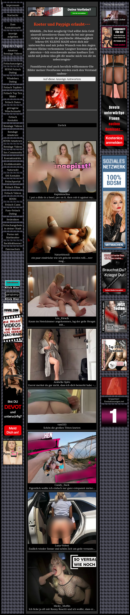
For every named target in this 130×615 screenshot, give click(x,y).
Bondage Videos (13, 126)
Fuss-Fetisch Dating (12, 212)
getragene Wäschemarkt (13, 109)
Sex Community (13, 152)
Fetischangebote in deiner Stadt (12, 227)
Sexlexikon (13, 219)
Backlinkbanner (13, 243)
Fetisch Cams (12, 204)
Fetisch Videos (12, 193)
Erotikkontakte (12, 164)
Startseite (12, 15)
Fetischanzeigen (12, 63)
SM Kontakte (12, 175)
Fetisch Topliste (13, 87)
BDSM (12, 198)
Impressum (12, 5)
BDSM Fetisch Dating (13, 71)
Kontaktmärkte (12, 158)
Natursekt (13, 169)
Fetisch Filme (12, 187)
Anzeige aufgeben (12, 35)
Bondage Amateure (12, 133)
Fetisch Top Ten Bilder (13, 94)
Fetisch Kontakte (12, 118)
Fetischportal (12, 181)
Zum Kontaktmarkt (13, 26)
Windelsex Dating (13, 80)
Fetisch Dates (13, 102)
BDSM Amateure (12, 140)
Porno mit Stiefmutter (13, 236)
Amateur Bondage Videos (13, 52)
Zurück (62, 125)
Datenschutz (12, 249)
